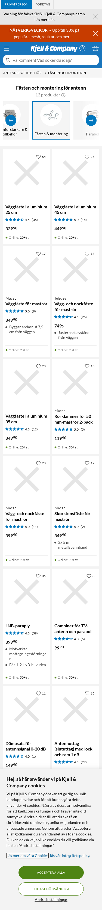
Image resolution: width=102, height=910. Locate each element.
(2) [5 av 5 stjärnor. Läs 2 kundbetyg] (83, 527)
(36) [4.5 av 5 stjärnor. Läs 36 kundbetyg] (35, 220)
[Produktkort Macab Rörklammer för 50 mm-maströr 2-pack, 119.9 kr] (75, 382)
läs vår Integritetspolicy (69, 855)
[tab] (16, 4)
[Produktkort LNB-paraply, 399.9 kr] (26, 592)
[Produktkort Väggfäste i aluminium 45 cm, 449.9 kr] (75, 172)
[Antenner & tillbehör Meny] (45, 73)
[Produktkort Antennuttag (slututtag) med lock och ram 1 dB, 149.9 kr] (75, 709)
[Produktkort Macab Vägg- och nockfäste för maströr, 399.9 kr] (26, 479)
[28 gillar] (41, 366)
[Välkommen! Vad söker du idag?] (55, 60)
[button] (63, 94)
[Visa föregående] (10, 120)
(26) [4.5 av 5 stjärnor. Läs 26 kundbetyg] (84, 317)
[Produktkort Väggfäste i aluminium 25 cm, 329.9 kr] (26, 172)
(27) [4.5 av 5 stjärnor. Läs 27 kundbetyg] (84, 762)
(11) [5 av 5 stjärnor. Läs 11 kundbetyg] (35, 527)
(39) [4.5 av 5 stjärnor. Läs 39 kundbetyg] (35, 633)
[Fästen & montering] (51, 120)
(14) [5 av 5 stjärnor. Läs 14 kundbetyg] (84, 220)
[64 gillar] (41, 156)
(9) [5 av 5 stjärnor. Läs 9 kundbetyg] (34, 311)
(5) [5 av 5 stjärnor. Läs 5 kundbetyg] (83, 429)
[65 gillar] (89, 693)
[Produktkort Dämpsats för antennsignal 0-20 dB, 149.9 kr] (26, 709)
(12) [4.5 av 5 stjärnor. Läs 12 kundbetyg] (35, 429)
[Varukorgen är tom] (95, 48)
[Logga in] (82, 48)
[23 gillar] (89, 156)
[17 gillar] (41, 253)
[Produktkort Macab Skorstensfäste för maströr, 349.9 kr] (75, 479)
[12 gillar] (89, 463)
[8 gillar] (90, 575)
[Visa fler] (91, 120)
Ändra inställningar (51, 899)
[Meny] (6, 48)
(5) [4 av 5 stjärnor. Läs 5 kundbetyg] (83, 639)
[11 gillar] (41, 693)
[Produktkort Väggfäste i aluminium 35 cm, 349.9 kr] (26, 382)
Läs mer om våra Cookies (27, 855)
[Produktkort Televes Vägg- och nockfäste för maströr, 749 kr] (75, 269)
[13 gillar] (89, 366)
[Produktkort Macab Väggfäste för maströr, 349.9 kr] (26, 269)
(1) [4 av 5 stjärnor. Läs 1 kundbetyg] (34, 756)
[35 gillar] (41, 575)
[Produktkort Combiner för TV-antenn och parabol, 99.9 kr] (75, 592)
